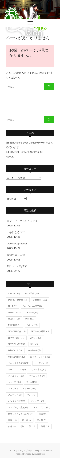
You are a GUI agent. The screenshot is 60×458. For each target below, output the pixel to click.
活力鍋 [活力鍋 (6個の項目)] (26, 420)
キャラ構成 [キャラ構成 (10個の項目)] (38, 369)
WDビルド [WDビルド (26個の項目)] (15, 350)
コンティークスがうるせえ (22, 220)
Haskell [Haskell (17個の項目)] (32, 312)
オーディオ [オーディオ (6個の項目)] (41, 363)
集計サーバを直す (17, 266)
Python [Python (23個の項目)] (32, 325)
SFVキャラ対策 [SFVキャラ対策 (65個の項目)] (40, 331)
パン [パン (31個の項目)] (31, 394)
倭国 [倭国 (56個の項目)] (43, 413)
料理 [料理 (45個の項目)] (12, 420)
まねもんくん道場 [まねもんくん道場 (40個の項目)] (18, 363)
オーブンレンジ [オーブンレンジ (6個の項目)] (17, 369)
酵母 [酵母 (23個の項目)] (45, 426)
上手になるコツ (16, 232)
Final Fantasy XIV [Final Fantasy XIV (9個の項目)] (32, 306)
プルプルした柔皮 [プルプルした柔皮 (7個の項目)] (18, 407)
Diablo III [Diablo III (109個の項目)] (40, 299)
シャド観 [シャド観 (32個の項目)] (14, 382)
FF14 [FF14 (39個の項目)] (12, 306)
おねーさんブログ (23, 450)
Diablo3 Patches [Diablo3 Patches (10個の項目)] (18, 299)
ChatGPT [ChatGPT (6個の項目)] (14, 293)
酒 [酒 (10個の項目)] (32, 426)
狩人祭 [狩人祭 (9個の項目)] (41, 420)
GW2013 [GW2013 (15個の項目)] (14, 312)
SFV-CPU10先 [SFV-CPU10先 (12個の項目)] (17, 331)
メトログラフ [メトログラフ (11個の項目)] (41, 407)
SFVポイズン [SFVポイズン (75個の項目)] (16, 338)
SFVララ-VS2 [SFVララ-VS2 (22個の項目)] (16, 344)
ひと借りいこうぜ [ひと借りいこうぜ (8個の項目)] (40, 356)
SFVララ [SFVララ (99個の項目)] (36, 338)
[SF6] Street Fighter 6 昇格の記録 (24, 151)
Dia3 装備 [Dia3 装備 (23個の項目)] (32, 293)
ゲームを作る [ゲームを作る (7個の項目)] (37, 375)
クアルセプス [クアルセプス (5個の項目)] (16, 375)
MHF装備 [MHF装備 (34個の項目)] (14, 325)
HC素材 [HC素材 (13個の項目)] (14, 318)
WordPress (40, 454)
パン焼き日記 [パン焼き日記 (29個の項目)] (16, 401)
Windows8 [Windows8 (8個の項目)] (34, 350)
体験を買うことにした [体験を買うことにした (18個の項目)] (20, 413)
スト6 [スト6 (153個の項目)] (31, 382)
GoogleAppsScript (17, 243)
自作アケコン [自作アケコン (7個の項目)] (16, 426)
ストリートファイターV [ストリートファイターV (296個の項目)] (22, 388)
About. (10, 156)
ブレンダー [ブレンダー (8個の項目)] (37, 401)
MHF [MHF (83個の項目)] (29, 318)
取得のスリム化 (16, 254)
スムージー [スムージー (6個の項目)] (15, 394)
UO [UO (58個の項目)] (34, 344)
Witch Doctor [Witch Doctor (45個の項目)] (16, 356)
